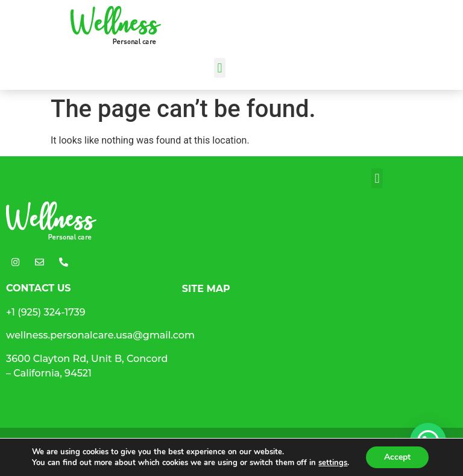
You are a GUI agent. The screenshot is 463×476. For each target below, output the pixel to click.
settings (332, 462)
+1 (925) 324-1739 (46, 312)
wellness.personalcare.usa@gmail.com (100, 335)
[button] (219, 68)
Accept (397, 457)
